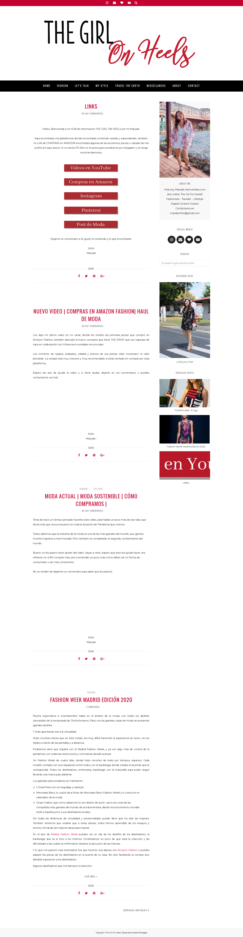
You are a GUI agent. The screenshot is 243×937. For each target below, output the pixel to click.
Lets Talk (98, 488)
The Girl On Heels (113, 932)
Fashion (84, 488)
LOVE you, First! (185, 361)
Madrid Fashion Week (64, 834)
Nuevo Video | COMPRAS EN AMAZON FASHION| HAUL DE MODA (91, 315)
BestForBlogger (140, 932)
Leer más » (91, 876)
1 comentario (93, 707)
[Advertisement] (91, 298)
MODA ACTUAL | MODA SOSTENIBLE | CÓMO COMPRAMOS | (91, 499)
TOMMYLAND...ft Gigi (186, 410)
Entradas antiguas (135, 910)
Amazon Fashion (128, 850)
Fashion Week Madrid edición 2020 (91, 699)
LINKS (91, 106)
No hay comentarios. (93, 113)
